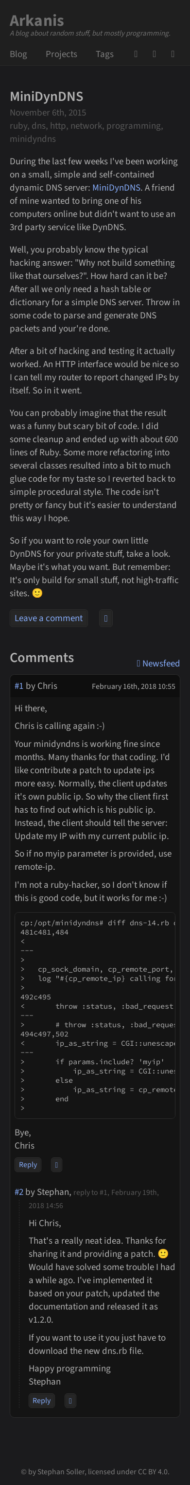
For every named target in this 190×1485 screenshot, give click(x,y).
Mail (157, 54)
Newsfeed (176, 54)
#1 (19, 686)
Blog (18, 54)
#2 (19, 1192)
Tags (105, 54)
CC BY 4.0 (153, 1471)
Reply (28, 1164)
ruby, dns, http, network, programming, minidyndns (86, 132)
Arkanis (37, 20)
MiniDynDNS (116, 188)
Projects (61, 54)
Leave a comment (49, 618)
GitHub (139, 54)
